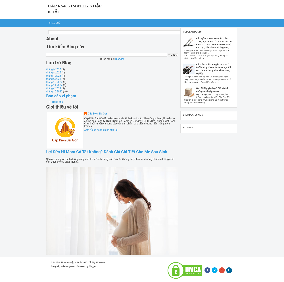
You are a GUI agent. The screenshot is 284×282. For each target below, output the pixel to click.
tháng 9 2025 (53, 69)
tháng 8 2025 (53, 72)
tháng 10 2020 (54, 91)
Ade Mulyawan (68, 266)
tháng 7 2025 (53, 75)
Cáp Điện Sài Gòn (98, 113)
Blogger (119, 59)
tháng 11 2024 (54, 85)
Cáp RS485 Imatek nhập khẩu (65, 262)
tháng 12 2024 (54, 82)
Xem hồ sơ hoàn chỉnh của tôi (101, 129)
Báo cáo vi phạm (61, 96)
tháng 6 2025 (53, 78)
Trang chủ (54, 22)
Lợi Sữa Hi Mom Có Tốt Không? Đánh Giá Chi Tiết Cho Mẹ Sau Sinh (106, 151)
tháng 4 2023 (53, 88)
